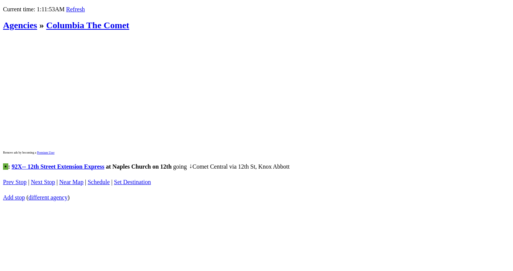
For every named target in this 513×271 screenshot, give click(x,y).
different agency (48, 189)
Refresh (75, 9)
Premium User (45, 152)
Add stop (14, 189)
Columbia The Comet (87, 25)
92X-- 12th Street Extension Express (58, 163)
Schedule (99, 176)
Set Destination (132, 176)
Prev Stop (15, 176)
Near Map (71, 176)
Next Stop (43, 176)
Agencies (20, 25)
